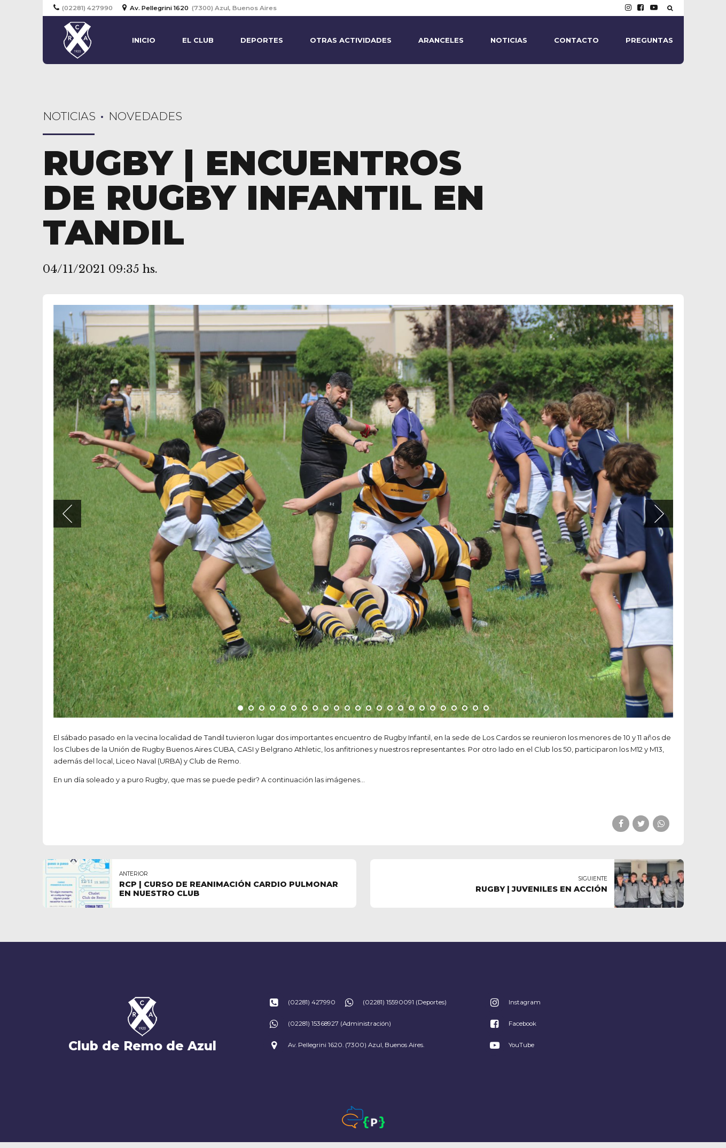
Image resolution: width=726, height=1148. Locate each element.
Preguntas (649, 40)
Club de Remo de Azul (142, 1045)
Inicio (143, 40)
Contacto (576, 40)
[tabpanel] (363, 511)
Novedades (145, 116)
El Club (198, 40)
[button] (67, 514)
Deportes (261, 40)
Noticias (508, 40)
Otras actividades (351, 40)
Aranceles (441, 40)
